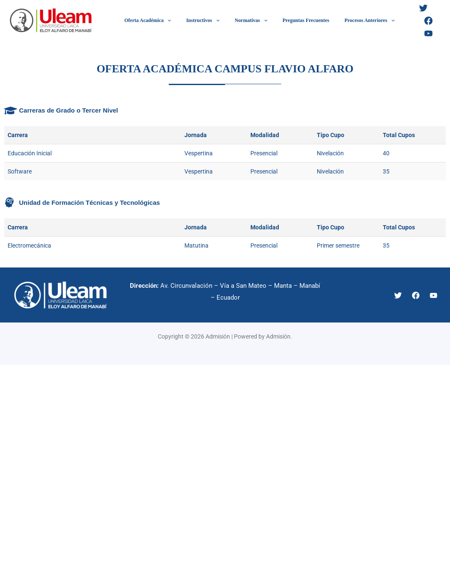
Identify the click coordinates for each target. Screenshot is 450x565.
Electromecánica (29, 245)
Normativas (238, 20)
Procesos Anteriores (346, 20)
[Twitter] (400, 21)
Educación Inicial (30, 153)
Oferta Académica (145, 20)
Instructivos (195, 20)
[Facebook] (418, 21)
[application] (164, 20)
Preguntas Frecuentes (288, 20)
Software (20, 171)
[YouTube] (437, 21)
